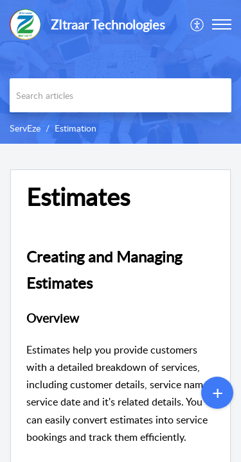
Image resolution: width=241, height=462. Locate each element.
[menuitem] (197, 24)
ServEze (25, 128)
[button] (197, 24)
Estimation (75, 128)
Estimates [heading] (78, 197)
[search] (120, 95)
